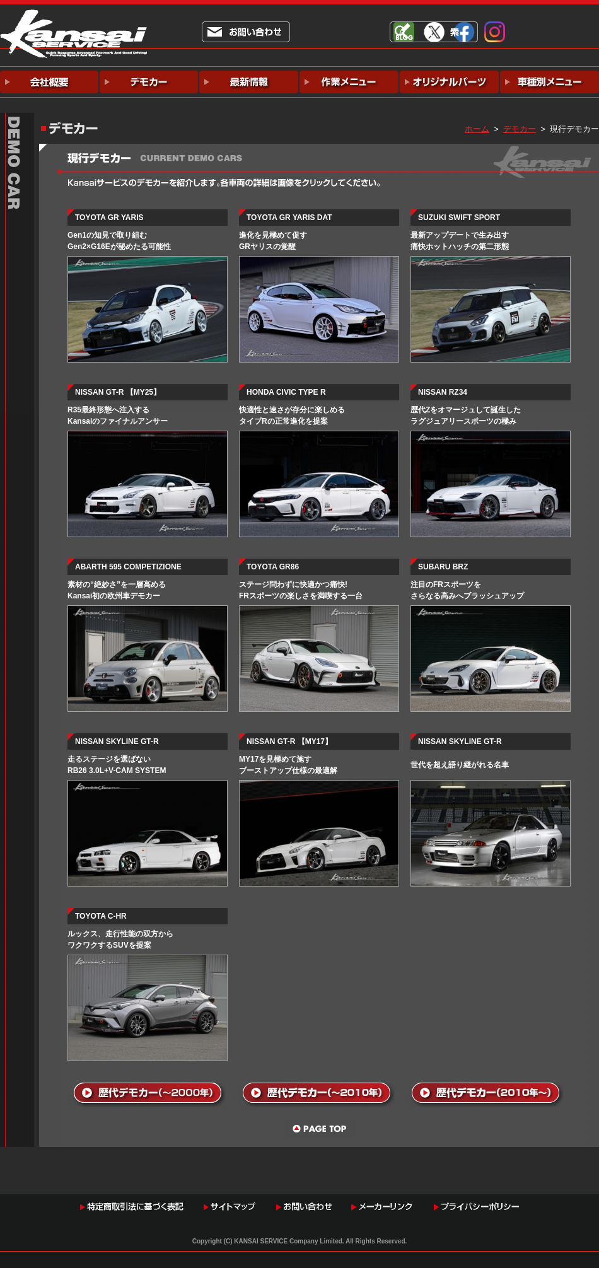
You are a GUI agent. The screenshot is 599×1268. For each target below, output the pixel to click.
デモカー (519, 129)
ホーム (477, 129)
